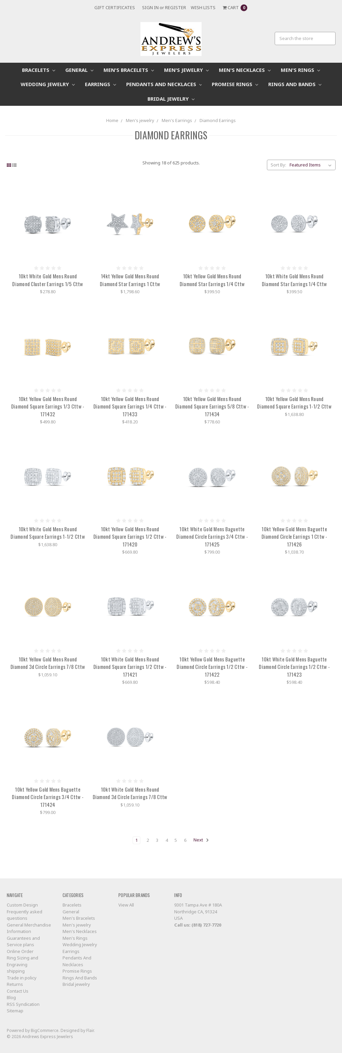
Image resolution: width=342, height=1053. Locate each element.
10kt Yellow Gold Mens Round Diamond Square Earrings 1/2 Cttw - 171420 (130, 536)
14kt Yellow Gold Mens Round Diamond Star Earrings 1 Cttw (130, 279)
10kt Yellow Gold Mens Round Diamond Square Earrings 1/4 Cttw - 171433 (130, 406)
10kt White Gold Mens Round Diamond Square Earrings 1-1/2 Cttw (47, 532)
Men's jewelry (186, 69)
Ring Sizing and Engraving (22, 961)
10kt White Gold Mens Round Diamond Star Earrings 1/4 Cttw (294, 279)
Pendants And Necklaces (164, 84)
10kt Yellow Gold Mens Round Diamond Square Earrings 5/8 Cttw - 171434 (212, 406)
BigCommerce (45, 1030)
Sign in (150, 7)
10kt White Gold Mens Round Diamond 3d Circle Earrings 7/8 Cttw (130, 793)
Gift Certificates (114, 7)
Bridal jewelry (171, 98)
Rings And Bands (294, 84)
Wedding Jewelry (48, 84)
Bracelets (38, 69)
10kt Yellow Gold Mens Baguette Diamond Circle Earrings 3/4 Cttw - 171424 (48, 797)
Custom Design (22, 905)
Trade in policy (22, 978)
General (79, 69)
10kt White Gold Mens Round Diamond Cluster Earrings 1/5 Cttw (47, 279)
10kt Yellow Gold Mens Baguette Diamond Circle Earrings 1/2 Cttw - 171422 (212, 666)
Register (175, 7)
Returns (15, 984)
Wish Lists (203, 7)
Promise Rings (235, 84)
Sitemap (15, 1011)
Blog (11, 997)
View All (126, 905)
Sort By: (278, 165)
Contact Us (17, 991)
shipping (16, 971)
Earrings (100, 84)
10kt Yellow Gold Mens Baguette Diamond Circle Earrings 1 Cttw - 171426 (294, 536)
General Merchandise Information (29, 928)
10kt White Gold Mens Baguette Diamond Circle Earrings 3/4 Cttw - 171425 (212, 536)
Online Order (20, 951)
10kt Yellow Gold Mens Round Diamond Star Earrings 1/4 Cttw (212, 279)
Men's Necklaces (245, 69)
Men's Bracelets (129, 69)
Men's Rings (300, 69)
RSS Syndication (23, 1004)
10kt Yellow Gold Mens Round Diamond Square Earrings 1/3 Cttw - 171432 (48, 406)
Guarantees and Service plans (23, 941)
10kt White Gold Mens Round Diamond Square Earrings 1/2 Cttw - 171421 (130, 666)
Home (112, 120)
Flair (90, 1030)
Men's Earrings (177, 120)
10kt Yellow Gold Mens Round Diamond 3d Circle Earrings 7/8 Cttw (47, 663)
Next (201, 840)
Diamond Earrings (218, 120)
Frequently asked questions (24, 915)
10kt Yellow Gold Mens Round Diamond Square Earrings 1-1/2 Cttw (294, 402)
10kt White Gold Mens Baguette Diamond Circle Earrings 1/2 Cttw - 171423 (294, 666)
